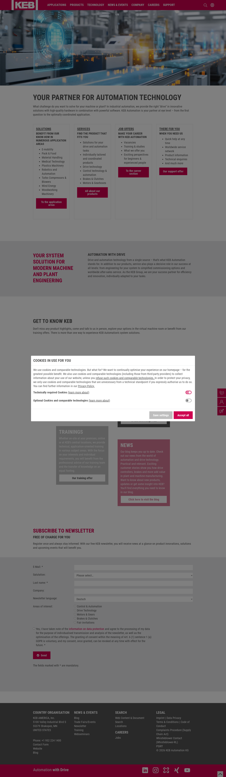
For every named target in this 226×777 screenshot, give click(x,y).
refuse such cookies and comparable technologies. (125, 378)
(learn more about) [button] (78, 392)
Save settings (161, 415)
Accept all (183, 415)
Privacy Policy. (86, 386)
